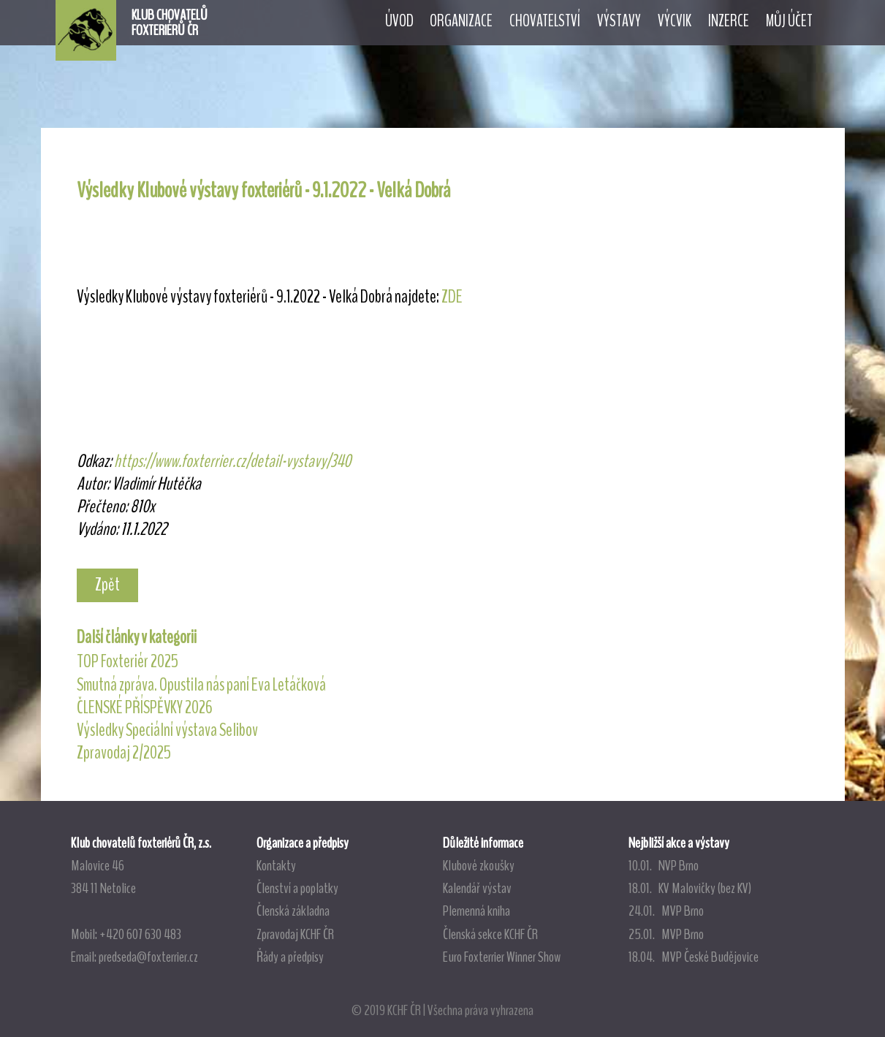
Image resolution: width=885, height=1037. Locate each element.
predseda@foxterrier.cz (148, 956)
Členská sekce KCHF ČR (490, 934)
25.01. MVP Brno (666, 934)
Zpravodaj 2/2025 (124, 752)
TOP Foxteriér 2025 (127, 661)
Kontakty (276, 865)
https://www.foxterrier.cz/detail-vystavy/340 (232, 461)
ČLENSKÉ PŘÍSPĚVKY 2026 (145, 707)
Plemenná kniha (476, 910)
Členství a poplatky (297, 888)
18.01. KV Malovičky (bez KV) (689, 888)
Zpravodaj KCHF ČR (295, 934)
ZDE (452, 296)
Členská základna (293, 910)
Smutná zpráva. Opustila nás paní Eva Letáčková (201, 684)
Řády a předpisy (290, 956)
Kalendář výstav (477, 888)
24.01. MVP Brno (666, 910)
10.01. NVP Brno (663, 865)
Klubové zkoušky (478, 865)
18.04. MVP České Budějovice (693, 956)
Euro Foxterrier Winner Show (502, 956)
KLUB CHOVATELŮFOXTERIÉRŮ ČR (170, 22)
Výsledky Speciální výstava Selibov (167, 730)
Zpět (107, 584)
